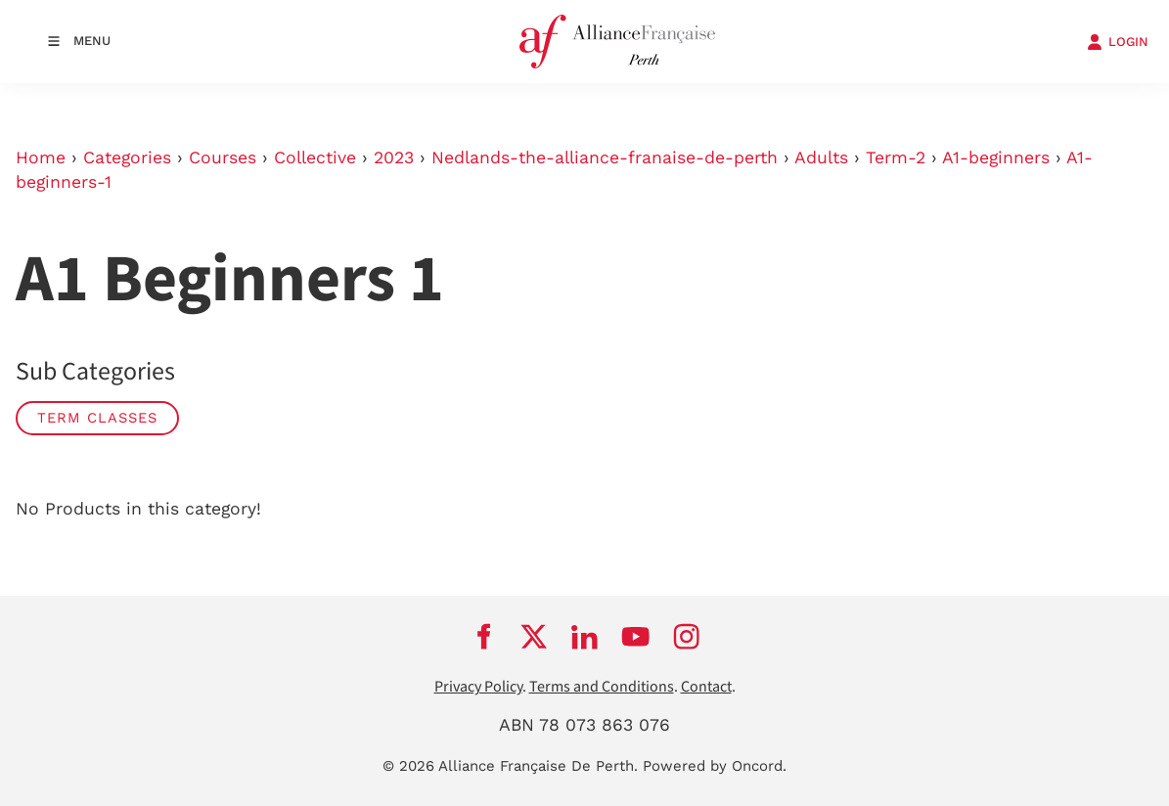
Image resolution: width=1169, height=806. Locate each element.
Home (41, 157)
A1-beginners (996, 157)
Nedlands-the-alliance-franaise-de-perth (604, 157)
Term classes (97, 417)
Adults (821, 157)
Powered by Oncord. (715, 766)
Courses (222, 157)
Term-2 (895, 157)
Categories (127, 157)
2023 (394, 157)
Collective (315, 157)
